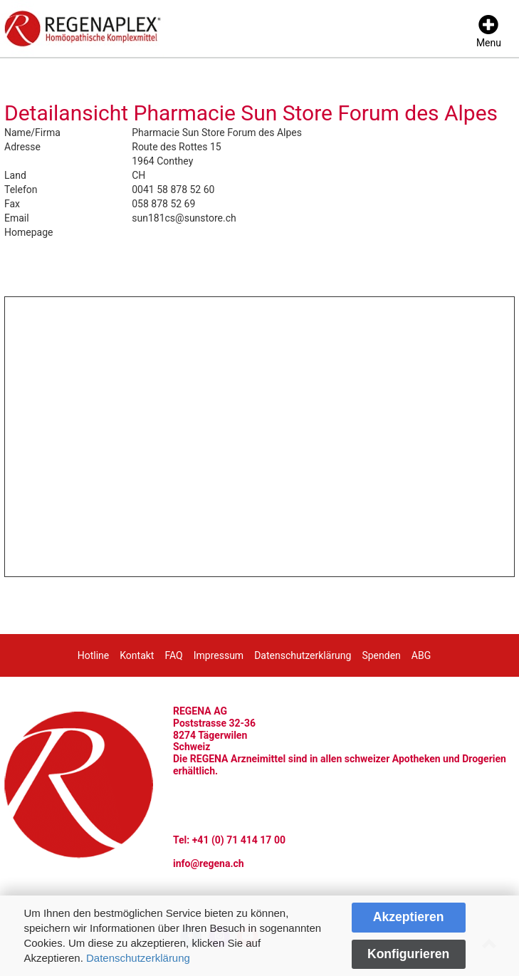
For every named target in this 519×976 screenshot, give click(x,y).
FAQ (173, 655)
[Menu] (489, 32)
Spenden (381, 655)
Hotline (94, 655)
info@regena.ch (208, 863)
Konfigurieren (408, 954)
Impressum (218, 655)
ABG (421, 655)
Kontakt (137, 655)
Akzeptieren (408, 917)
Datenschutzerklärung (138, 958)
